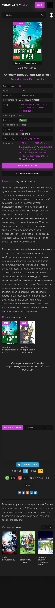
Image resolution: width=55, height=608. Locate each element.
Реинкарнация (26, 111)
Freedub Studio (25, 153)
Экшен (36, 104)
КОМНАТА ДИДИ (38, 149)
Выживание (31, 108)
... (39, 63)
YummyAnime (15, 5)
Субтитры (23, 138)
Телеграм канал (30, 464)
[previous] (44, 527)
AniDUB (22, 143)
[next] (50, 527)
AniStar (22, 146)
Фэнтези (43, 104)
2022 (21, 86)
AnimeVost (31, 146)
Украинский (34, 138)
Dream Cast (24, 149)
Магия (22, 108)
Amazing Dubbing (44, 146)
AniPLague (24, 156)
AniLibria (30, 143)
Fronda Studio (39, 153)
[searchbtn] (42, 15)
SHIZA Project (41, 143)
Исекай (41, 108)
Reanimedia (34, 156)
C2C (21, 129)
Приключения (25, 104)
